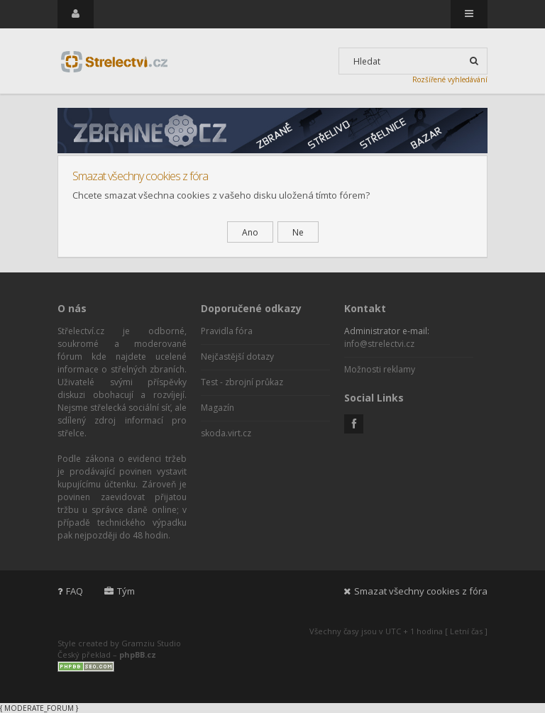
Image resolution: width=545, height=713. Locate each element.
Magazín (217, 408)
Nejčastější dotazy (237, 356)
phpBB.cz (137, 654)
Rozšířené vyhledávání (450, 79)
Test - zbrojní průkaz (242, 382)
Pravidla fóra (227, 331)
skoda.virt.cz (226, 433)
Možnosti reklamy (379, 369)
